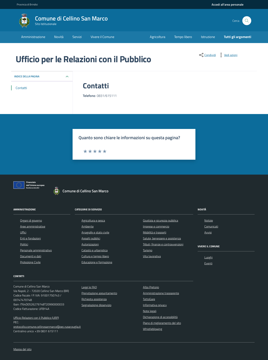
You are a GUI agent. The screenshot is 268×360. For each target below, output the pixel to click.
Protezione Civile (30, 262)
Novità (58, 36)
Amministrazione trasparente (161, 293)
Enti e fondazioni (30, 238)
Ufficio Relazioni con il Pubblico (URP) (36, 317)
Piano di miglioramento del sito (162, 323)
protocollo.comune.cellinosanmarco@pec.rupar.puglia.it (47, 326)
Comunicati (211, 226)
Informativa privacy (155, 305)
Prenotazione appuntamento (99, 293)
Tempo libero (183, 36)
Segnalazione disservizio (96, 305)
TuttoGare (149, 299)
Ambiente (88, 226)
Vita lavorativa (152, 256)
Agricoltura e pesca (93, 220)
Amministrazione (33, 36)
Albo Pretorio (151, 287)
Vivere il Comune (102, 36)
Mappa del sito (22, 349)
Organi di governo (31, 220)
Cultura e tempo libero (95, 256)
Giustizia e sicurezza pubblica (160, 220)
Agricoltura (157, 36)
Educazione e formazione (97, 262)
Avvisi (208, 232)
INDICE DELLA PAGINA (26, 76)
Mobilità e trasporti (154, 232)
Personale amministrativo (36, 250)
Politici (24, 244)
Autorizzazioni (90, 244)
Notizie (208, 220)
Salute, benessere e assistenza (162, 238)
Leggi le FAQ (89, 287)
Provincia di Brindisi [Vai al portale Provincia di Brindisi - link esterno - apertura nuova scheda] (27, 4)
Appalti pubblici (91, 238)
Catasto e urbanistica (95, 250)
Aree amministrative (32, 226)
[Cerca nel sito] (246, 20)
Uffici (23, 232)
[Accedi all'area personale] (227, 4)
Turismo (147, 250)
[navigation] (227, 4)
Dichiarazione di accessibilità (160, 317)
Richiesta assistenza (94, 299)
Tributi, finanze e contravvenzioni (163, 244)
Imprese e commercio (156, 226)
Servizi (77, 36)
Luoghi (208, 257)
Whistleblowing (152, 329)
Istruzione (208, 36)
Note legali (149, 311)
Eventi (208, 263)
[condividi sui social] (207, 55)
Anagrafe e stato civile (95, 232)
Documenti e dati (30, 256)
